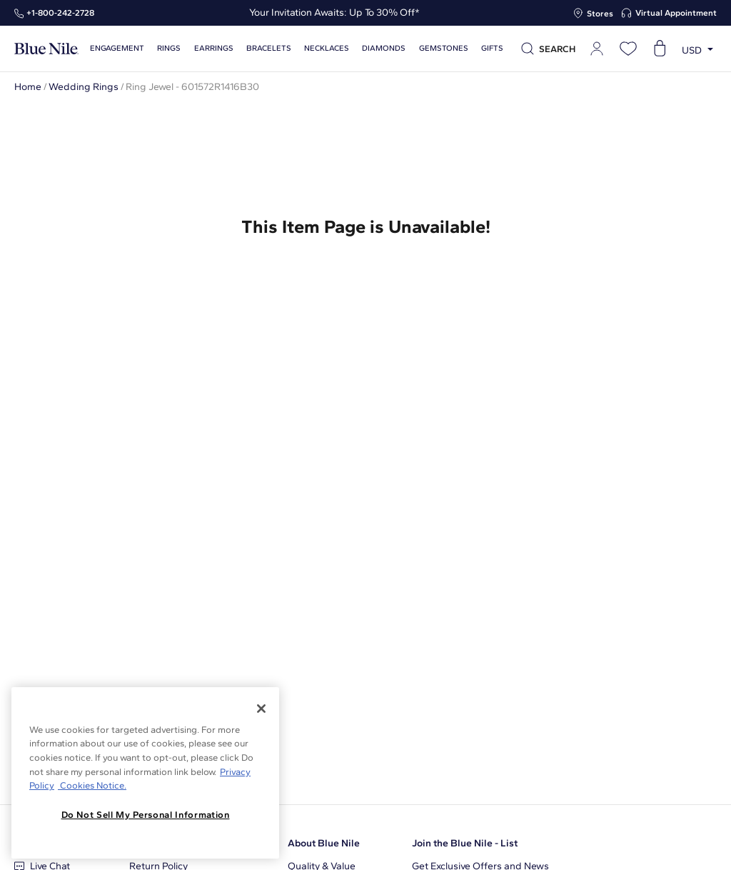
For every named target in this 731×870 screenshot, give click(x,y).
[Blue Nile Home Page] (46, 49)
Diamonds (383, 48)
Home (27, 87)
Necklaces (326, 48)
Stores (600, 14)
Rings (169, 48)
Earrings (213, 48)
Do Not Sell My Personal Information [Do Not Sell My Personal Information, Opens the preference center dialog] (145, 814)
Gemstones (443, 48)
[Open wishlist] (628, 48)
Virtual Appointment (676, 13)
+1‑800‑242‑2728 (60, 13)
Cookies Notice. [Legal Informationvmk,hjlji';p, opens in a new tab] (92, 785)
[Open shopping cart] (660, 48)
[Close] (261, 708)
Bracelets (268, 48)
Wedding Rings (84, 87)
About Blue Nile (324, 843)
